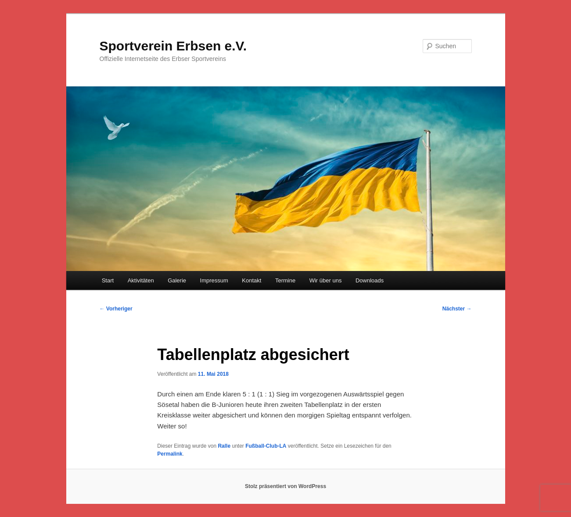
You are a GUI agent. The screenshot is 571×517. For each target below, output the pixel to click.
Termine (285, 280)
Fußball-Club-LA (265, 446)
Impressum (214, 280)
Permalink (169, 454)
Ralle (224, 446)
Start (108, 280)
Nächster (457, 309)
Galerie (177, 280)
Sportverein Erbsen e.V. (173, 46)
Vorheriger (116, 309)
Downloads (370, 280)
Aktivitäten (141, 280)
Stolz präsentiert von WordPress (285, 486)
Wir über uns (325, 280)
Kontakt (251, 280)
